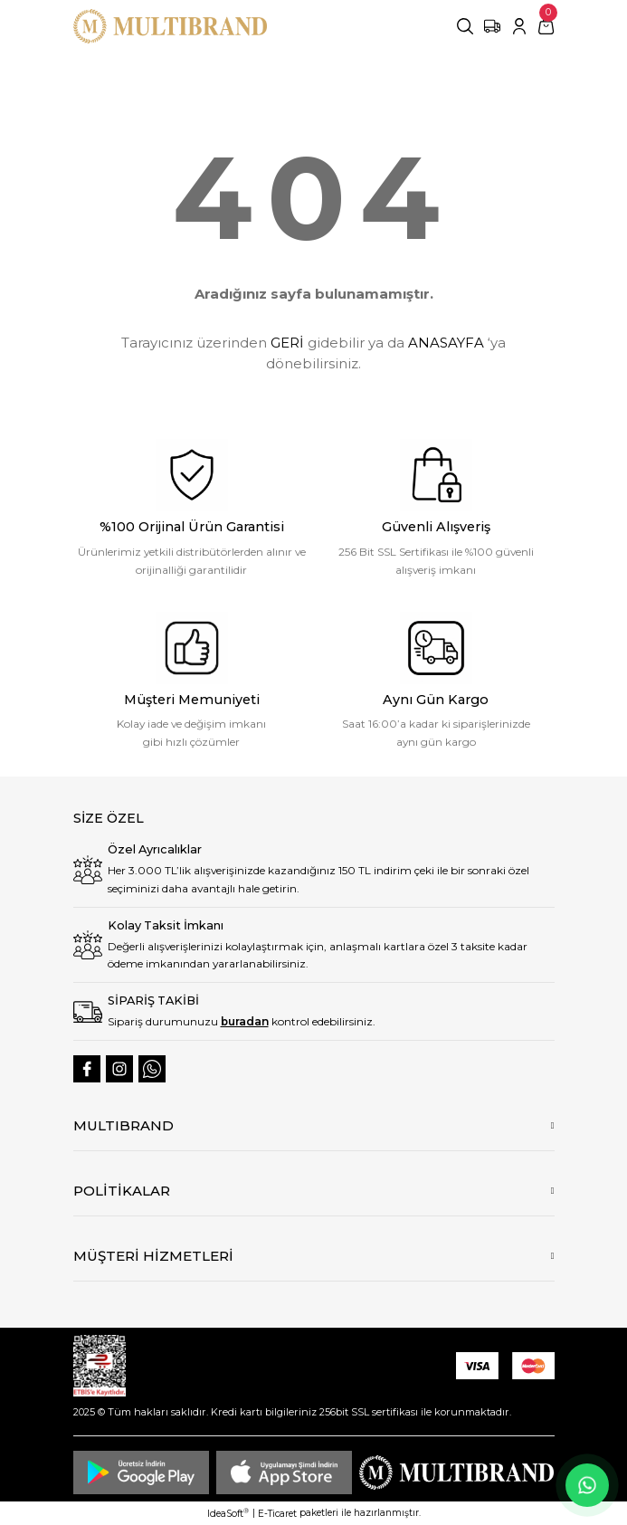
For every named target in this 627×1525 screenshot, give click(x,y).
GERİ (287, 342)
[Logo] (170, 26)
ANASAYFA (446, 342)
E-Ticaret (277, 1514)
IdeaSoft (228, 1513)
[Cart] (546, 26)
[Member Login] (519, 26)
